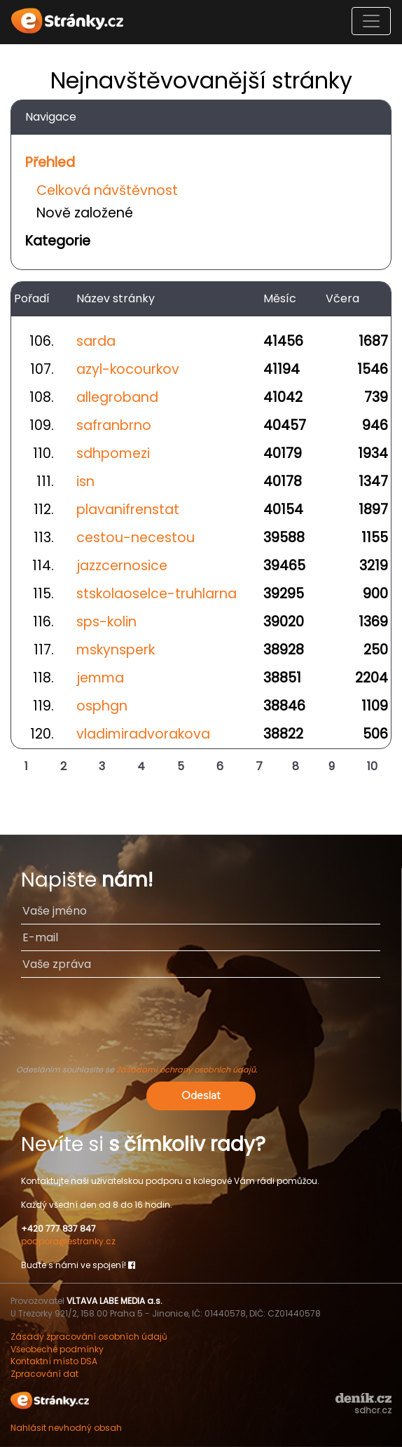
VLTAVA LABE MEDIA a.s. (114, 1301)
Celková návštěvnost (107, 190)
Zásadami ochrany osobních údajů (186, 1069)
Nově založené (84, 212)
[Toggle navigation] (371, 21)
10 (372, 766)
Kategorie (57, 240)
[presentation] (201, 1027)
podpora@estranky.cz (68, 1241)
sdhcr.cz (372, 1410)
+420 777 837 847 (58, 1228)
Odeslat (201, 1095)
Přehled (50, 162)
